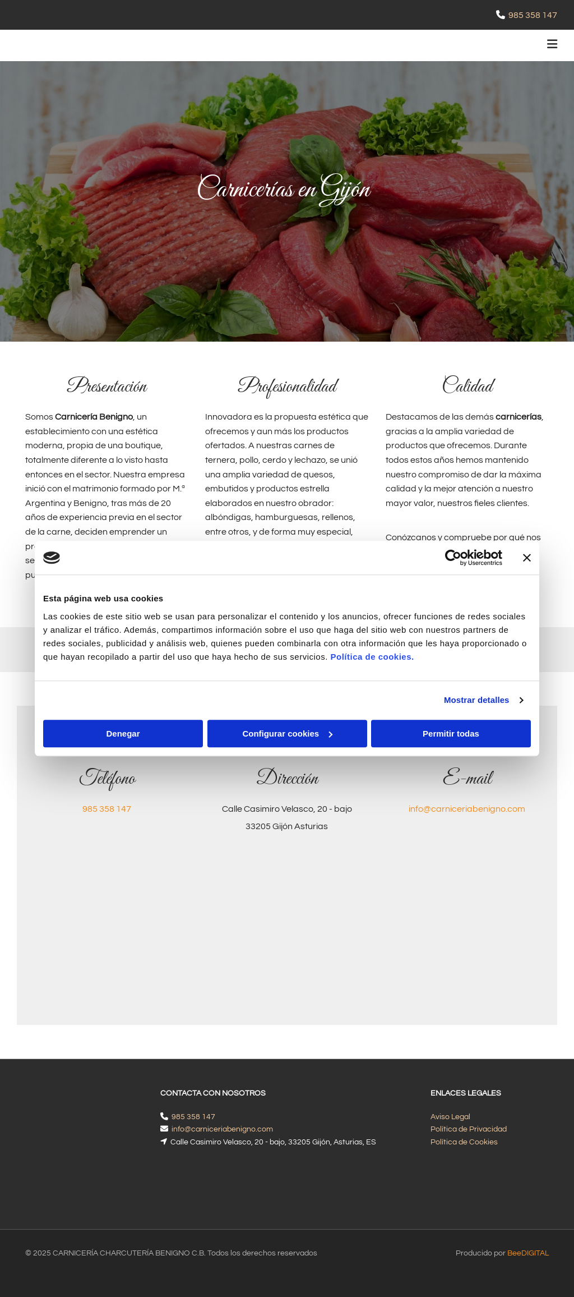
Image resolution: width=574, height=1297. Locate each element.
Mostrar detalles (477, 700)
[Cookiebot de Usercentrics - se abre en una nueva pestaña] (453, 557)
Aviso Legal (450, 1117)
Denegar (123, 733)
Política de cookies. (372, 656)
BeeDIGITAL (528, 1223)
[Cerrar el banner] (527, 558)
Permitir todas (451, 733)
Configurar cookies (287, 733)
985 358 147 (532, 15)
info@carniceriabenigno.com (467, 808)
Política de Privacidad (468, 1129)
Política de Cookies (464, 1142)
